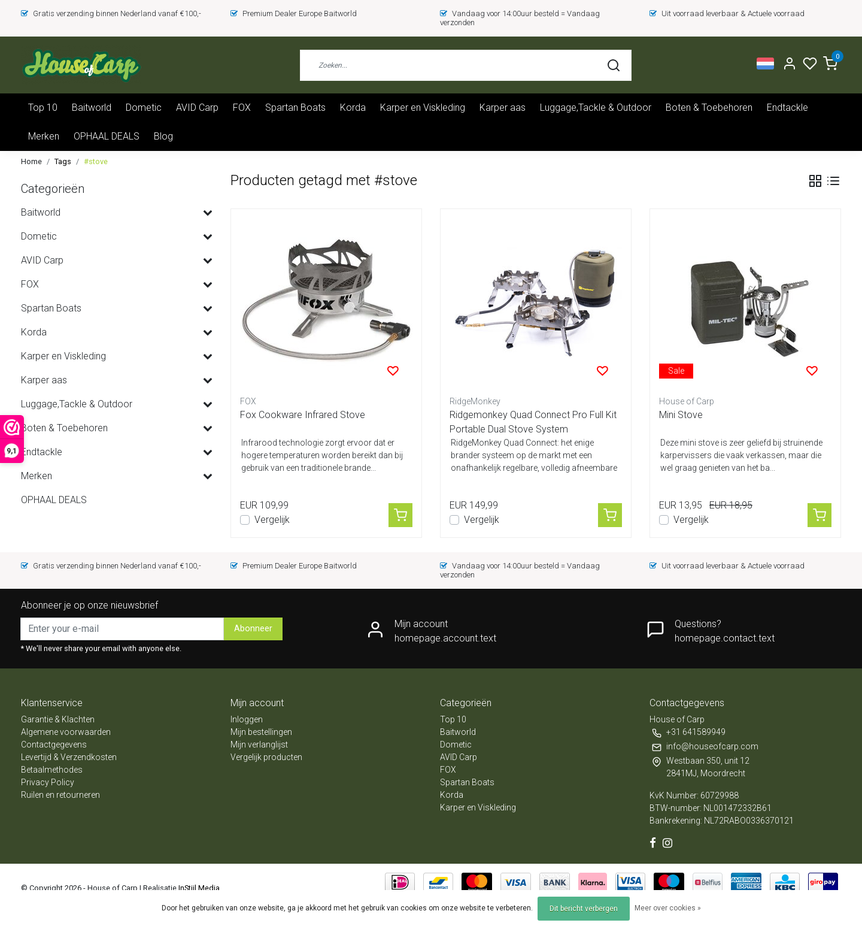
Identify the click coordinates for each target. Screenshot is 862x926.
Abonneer (253, 629)
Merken (43, 136)
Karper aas (502, 107)
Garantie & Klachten (58, 719)
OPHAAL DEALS (106, 136)
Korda (353, 107)
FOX (242, 107)
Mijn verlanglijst (259, 744)
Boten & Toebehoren (709, 107)
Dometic (144, 107)
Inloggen (246, 719)
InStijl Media (198, 887)
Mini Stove (681, 414)
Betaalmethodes (52, 769)
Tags (62, 161)
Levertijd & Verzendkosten (69, 757)
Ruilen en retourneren (60, 795)
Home (31, 161)
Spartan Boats (295, 107)
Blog (163, 136)
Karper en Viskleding (422, 107)
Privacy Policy (47, 782)
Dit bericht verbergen (584, 908)
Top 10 (42, 107)
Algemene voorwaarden (66, 732)
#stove (96, 161)
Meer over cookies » (668, 908)
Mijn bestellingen (261, 732)
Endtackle (787, 107)
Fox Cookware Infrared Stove (302, 414)
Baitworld (91, 107)
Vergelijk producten (266, 757)
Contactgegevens (54, 744)
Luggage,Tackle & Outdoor (595, 107)
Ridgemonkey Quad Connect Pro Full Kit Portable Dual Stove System (533, 422)
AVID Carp (197, 107)
